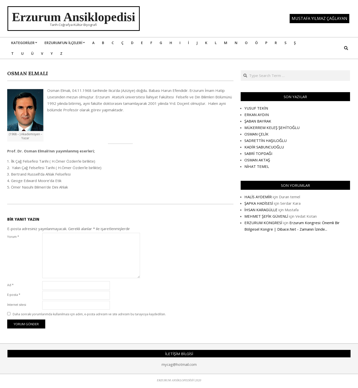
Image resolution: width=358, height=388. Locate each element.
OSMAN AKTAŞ (257, 159)
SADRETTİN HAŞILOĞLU (265, 140)
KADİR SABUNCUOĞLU (264, 146)
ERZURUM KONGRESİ (263, 222)
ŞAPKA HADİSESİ (258, 203)
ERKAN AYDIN (256, 114)
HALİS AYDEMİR (258, 196)
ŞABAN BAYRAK (257, 121)
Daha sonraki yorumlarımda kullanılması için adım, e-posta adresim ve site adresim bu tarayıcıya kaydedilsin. (89, 314)
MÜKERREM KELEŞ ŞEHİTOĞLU (272, 127)
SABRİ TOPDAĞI (258, 153)
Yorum (13, 237)
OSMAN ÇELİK (256, 133)
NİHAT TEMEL (256, 166)
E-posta (13, 295)
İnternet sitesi (16, 305)
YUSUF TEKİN (256, 108)
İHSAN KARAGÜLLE (260, 209)
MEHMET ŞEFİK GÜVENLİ (266, 216)
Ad (10, 285)
